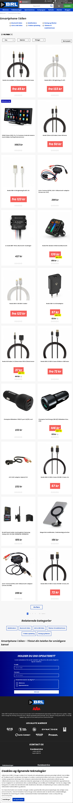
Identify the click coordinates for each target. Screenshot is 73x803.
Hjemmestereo (30, 10)
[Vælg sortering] (67, 41)
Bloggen (67, 10)
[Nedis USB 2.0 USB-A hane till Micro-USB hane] (55, 364)
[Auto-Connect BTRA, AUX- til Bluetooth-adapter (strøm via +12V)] (55, 193)
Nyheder (51, 10)
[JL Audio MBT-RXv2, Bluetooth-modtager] (18, 248)
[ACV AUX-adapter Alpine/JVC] (18, 479)
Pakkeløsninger (16, 10)
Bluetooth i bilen (16, 23)
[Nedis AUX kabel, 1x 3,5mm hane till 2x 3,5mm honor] (18, 364)
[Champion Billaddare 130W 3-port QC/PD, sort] (18, 421)
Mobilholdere (32, 23)
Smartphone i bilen (14, 13)
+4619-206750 (36, 751)
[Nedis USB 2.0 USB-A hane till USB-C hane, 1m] (55, 479)
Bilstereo (6, 10)
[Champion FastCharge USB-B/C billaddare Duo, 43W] (55, 421)
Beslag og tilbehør (50, 23)
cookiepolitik (58, 777)
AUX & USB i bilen (16, 25)
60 (39, 613)
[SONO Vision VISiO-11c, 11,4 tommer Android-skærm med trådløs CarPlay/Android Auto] (18, 138)
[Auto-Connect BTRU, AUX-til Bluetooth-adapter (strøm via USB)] (18, 586)
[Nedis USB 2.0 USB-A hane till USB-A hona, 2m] (55, 586)
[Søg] (36, 6)
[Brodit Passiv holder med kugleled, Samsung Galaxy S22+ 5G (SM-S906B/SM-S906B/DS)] (18, 535)
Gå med (36, 692)
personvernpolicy (7, 792)
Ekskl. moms (68, 3)
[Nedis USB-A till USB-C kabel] (18, 306)
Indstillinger (6, 799)
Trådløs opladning (34, 25)
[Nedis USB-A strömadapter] (55, 306)
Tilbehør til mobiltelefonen (49, 27)
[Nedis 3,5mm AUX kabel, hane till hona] (55, 138)
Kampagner (41, 10)
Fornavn (16, 672)
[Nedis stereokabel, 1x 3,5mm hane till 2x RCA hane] (18, 82)
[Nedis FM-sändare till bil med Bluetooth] (55, 248)
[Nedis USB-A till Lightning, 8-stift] (55, 82)
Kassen (68, 6)
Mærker (59, 10)
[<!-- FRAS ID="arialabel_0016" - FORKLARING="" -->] (58, 260)
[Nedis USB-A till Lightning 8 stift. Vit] (18, 193)
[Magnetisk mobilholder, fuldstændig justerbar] (55, 535)
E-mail (16, 664)
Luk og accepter (18, 799)
